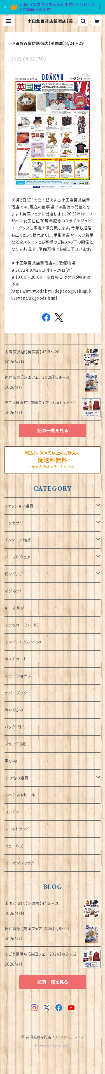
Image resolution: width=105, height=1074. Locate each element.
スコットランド (16, 829)
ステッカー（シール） (22, 625)
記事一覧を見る (52, 430)
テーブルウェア (17, 557)
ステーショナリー (19, 676)
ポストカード (15, 659)
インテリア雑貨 (17, 540)
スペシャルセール (19, 795)
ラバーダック (15, 693)
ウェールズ (14, 846)
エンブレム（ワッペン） (23, 642)
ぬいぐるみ (14, 710)
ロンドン (11, 812)
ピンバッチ (13, 574)
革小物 (10, 761)
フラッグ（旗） (15, 744)
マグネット (13, 591)
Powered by (52, 1046)
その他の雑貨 (16, 778)
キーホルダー (16, 608)
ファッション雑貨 (18, 506)
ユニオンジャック (19, 863)
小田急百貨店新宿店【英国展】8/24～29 (47, 43)
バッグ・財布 (15, 727)
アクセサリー (15, 523)
